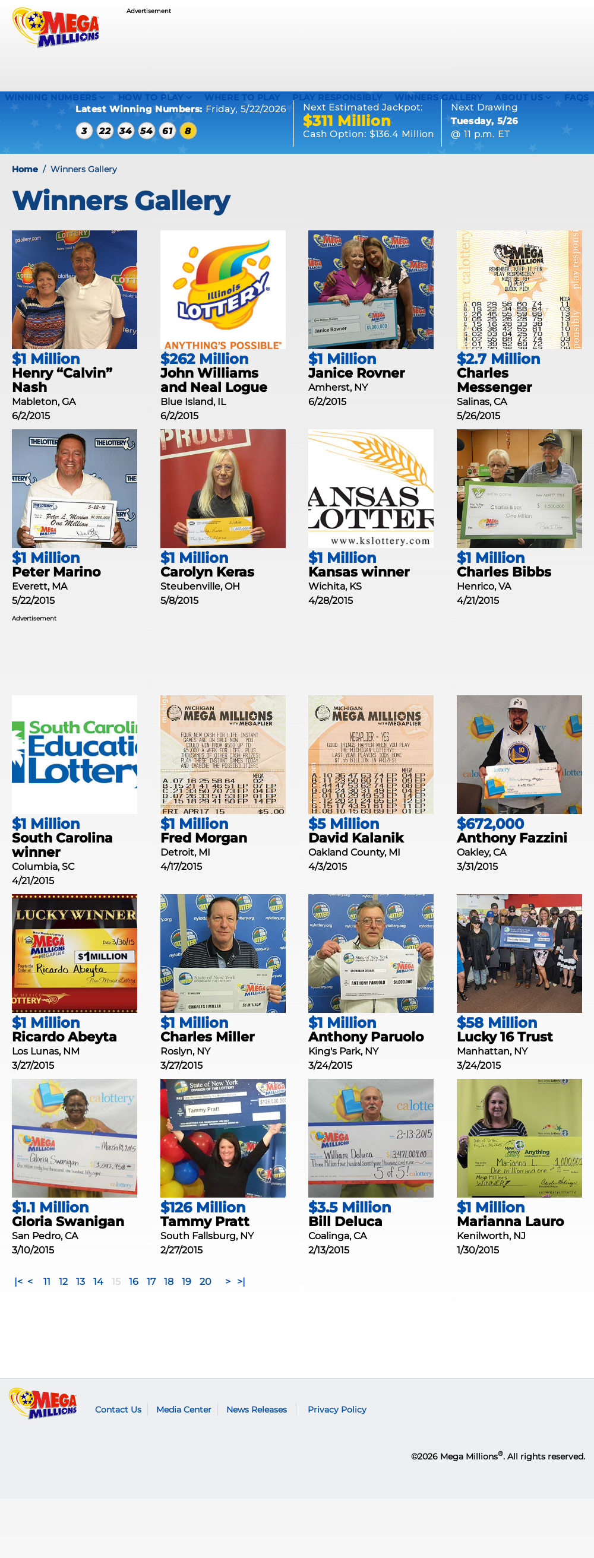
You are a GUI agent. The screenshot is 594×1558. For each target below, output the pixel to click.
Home (25, 190)
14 (98, 1303)
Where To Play (242, 97)
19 (186, 1303)
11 (46, 1303)
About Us (519, 97)
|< (18, 1303)
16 (133, 1303)
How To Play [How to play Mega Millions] (151, 97)
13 (80, 1303)
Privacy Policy (337, 1431)
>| (241, 1303)
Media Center (183, 1431)
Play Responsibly (337, 97)
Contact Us (118, 1431)
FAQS (577, 97)
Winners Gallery (438, 97)
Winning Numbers (51, 97)
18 (168, 1303)
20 (205, 1303)
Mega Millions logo (43, 1425)
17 (151, 1303)
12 (63, 1303)
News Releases (256, 1431)
